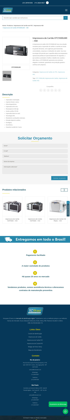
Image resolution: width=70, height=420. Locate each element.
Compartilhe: (50, 86)
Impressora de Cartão (51, 78)
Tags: (34, 78)
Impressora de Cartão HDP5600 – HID (35, 220)
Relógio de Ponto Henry (35, 347)
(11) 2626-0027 (39, 3)
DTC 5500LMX (40, 78)
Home (4, 25)
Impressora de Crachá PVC (35, 343)
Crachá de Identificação (35, 333)
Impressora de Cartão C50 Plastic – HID (57, 220)
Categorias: (36, 72)
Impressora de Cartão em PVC (23, 25)
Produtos (10, 25)
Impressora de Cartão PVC (35, 340)
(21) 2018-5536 (27, 3)
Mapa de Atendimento (35, 350)
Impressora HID (39, 25)
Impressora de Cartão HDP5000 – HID (12, 220)
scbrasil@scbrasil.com (35, 369)
